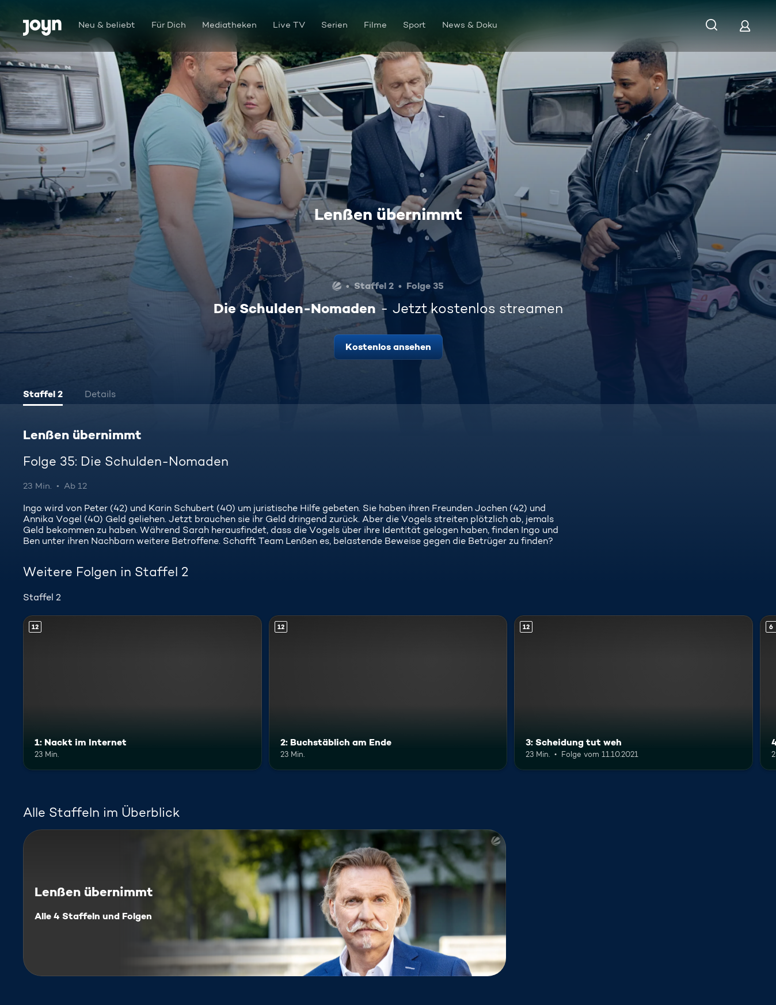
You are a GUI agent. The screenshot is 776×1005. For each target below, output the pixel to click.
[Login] (745, 26)
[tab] (43, 395)
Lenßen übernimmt (388, 214)
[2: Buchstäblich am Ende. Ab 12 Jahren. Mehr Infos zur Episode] (388, 693)
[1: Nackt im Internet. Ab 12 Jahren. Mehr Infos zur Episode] (142, 693)
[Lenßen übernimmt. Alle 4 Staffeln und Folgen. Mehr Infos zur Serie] (264, 902)
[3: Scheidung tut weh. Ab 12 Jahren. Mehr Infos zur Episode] (633, 693)
